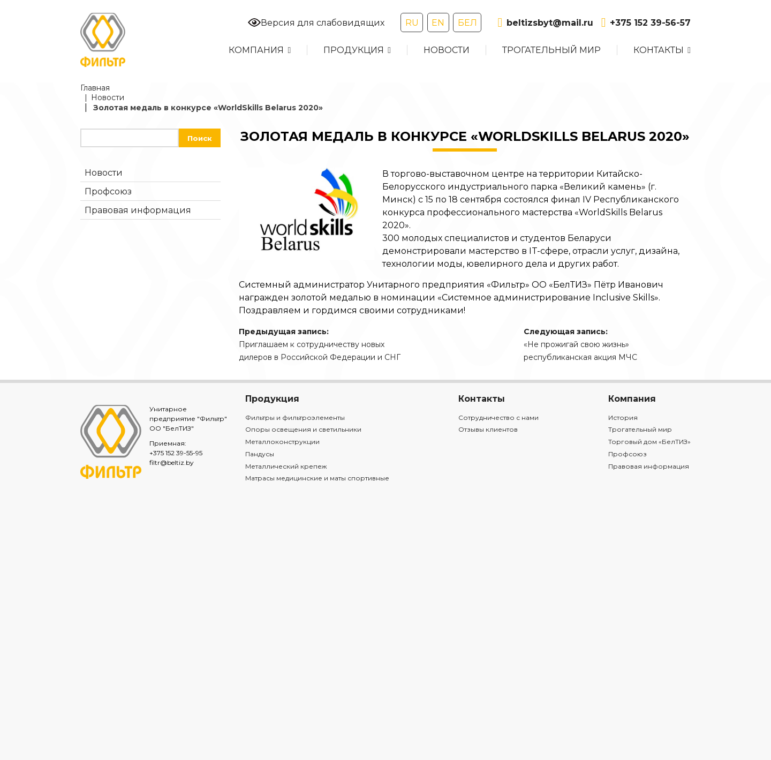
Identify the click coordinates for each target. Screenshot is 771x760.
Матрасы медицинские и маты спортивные (317, 478)
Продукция (353, 50)
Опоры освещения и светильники (303, 429)
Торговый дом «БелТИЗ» (649, 442)
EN (438, 23)
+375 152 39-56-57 (646, 22)
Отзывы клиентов (488, 429)
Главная (95, 88)
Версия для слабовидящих (316, 22)
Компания (256, 50)
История (623, 417)
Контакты (658, 50)
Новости (447, 50)
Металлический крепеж (286, 466)
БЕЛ (467, 23)
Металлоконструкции (282, 442)
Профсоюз (108, 191)
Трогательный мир (551, 50)
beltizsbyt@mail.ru (545, 22)
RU (412, 23)
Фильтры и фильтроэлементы (295, 417)
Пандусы (259, 454)
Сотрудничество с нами (498, 417)
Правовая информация (138, 210)
